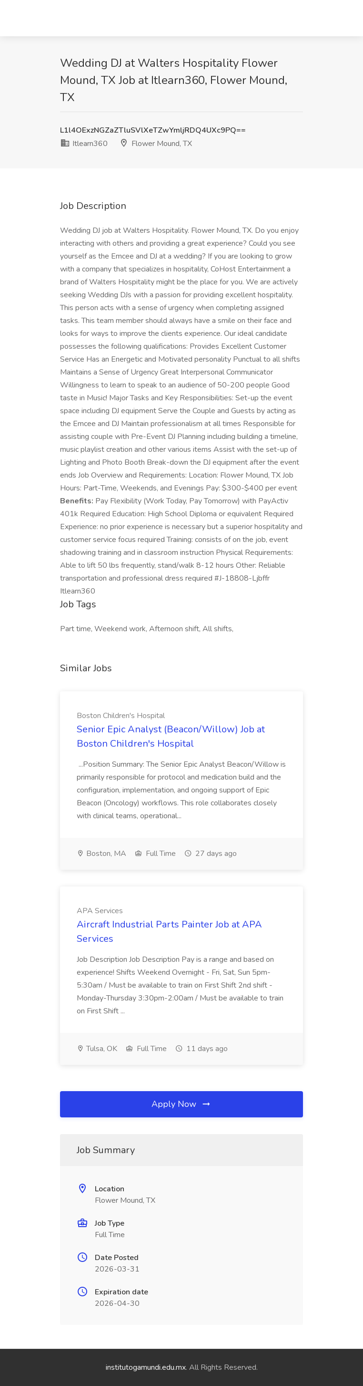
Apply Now (181, 1104)
